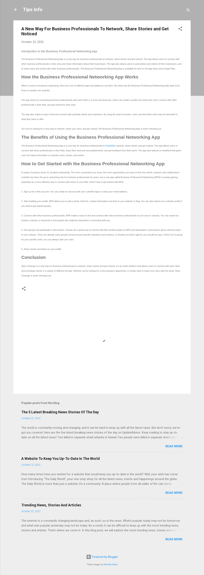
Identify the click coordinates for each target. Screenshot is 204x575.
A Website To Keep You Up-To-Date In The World (60, 458)
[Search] (188, 11)
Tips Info (32, 9)
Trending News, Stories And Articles (51, 505)
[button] (180, 29)
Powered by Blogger (102, 557)
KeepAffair (110, 145)
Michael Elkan (111, 564)
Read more (174, 446)
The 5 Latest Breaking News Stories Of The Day (60, 412)
